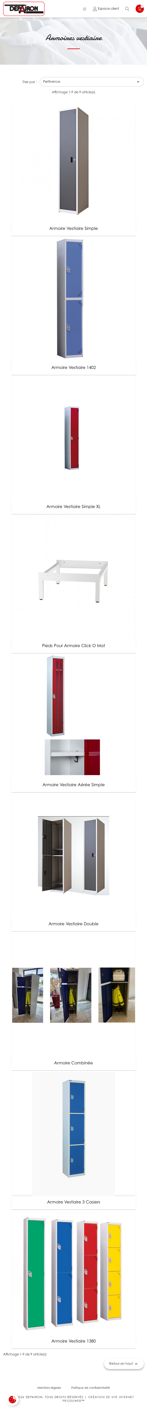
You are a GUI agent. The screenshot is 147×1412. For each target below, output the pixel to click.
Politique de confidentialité (90, 1387)
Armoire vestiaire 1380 (73, 1341)
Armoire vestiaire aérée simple (74, 784)
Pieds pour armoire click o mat (73, 645)
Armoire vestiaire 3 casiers (73, 1202)
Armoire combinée (73, 1062)
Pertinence (92, 81)
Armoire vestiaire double (73, 923)
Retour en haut (124, 1363)
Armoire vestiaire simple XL (73, 506)
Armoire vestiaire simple (73, 228)
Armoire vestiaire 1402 (73, 367)
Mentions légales (49, 1387)
